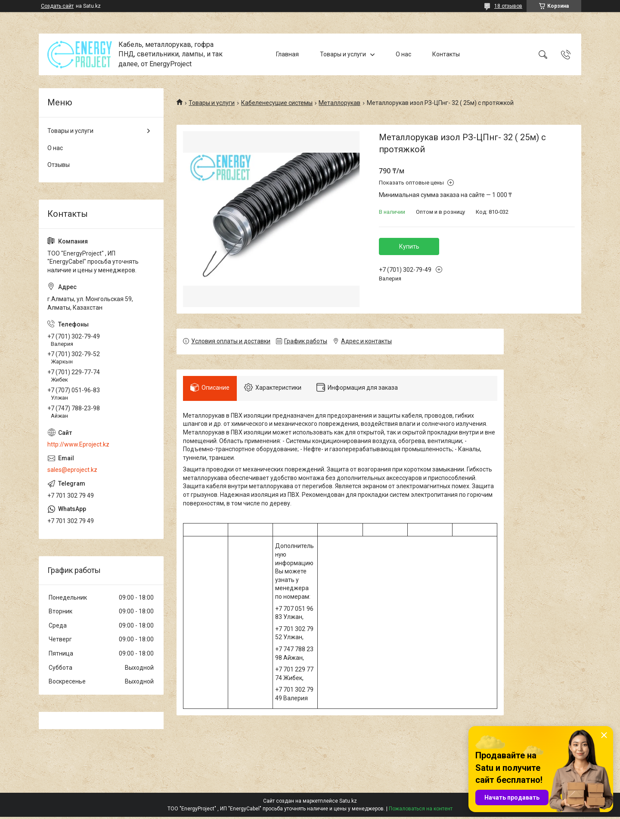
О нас (403, 54)
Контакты (446, 54)
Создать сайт (57, 6)
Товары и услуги (343, 54)
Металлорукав (339, 102)
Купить (409, 246)
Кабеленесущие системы (277, 102)
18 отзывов (508, 6)
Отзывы (58, 164)
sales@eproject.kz (72, 469)
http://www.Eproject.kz (78, 444)
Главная (287, 54)
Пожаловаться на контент (421, 811)
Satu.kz (348, 803)
